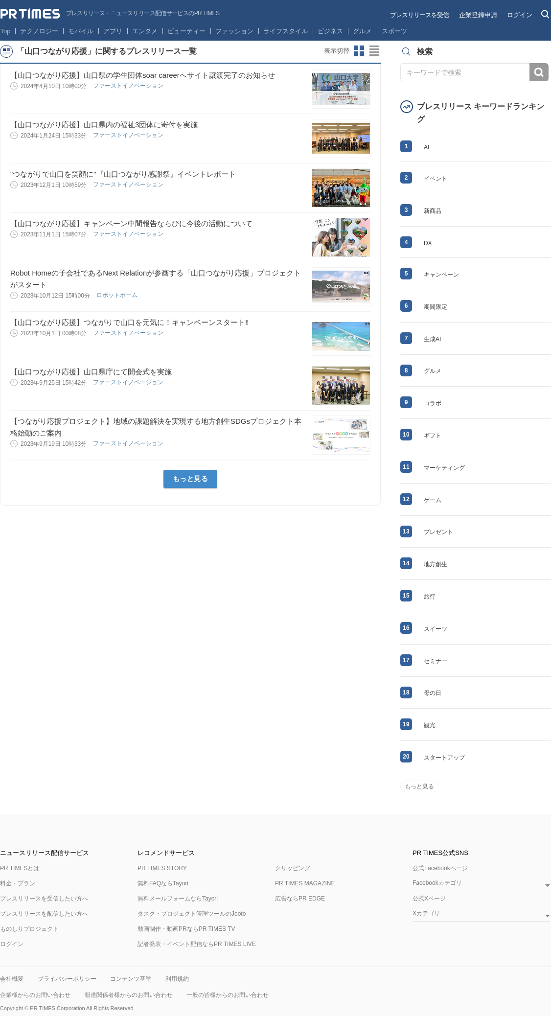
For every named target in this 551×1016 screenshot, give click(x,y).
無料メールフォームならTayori (178, 898)
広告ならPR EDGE (300, 898)
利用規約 (177, 978)
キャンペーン (441, 274)
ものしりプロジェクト (29, 928)
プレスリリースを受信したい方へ (44, 898)
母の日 (432, 693)
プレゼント (438, 532)
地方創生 (435, 564)
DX (428, 243)
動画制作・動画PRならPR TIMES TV (186, 928)
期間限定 (435, 306)
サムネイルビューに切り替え (359, 51)
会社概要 (11, 978)
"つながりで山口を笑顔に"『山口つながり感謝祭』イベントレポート (123, 174)
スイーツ (435, 628)
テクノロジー (39, 31)
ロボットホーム (117, 295)
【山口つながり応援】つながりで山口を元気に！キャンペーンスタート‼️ (129, 322)
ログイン (519, 15)
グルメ (362, 31)
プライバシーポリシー (67, 978)
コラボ (432, 403)
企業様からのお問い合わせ (35, 995)
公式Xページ (429, 898)
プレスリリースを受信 (419, 15)
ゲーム (432, 500)
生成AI (432, 339)
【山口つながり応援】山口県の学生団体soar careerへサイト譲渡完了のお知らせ (142, 75)
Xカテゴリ (426, 913)
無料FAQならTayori (163, 883)
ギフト (432, 435)
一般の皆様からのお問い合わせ (227, 995)
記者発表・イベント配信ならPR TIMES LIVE (197, 944)
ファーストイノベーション (129, 85)
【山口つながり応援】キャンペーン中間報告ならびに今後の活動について (131, 223)
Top (5, 31)
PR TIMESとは (19, 868)
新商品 (432, 211)
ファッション (234, 31)
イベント (435, 178)
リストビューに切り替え (375, 51)
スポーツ (394, 31)
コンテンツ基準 (130, 978)
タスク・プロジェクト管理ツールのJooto (192, 913)
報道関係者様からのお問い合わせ (129, 995)
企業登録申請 (478, 15)
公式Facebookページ (440, 868)
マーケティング (444, 467)
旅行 (430, 596)
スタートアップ (444, 757)
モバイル (80, 31)
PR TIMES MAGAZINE (305, 883)
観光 (430, 725)
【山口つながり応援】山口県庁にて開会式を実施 (91, 372)
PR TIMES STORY (162, 868)
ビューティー (186, 31)
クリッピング (292, 868)
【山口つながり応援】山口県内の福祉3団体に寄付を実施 (104, 124)
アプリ (112, 31)
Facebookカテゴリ (437, 883)
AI (426, 147)
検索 (539, 72)
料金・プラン (17, 883)
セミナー (435, 661)
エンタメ (145, 31)
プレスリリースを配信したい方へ (44, 913)
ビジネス (330, 31)
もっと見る (190, 479)
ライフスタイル (285, 31)
